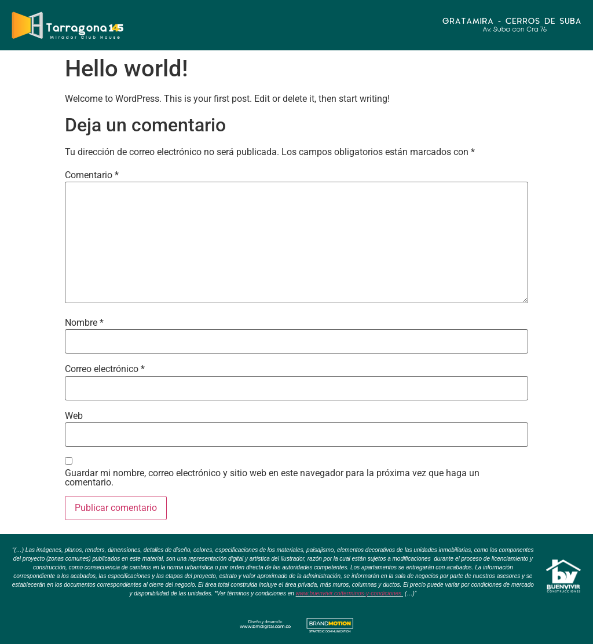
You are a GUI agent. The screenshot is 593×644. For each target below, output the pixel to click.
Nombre (84, 322)
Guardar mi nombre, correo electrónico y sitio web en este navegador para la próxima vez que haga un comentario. (272, 478)
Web (74, 416)
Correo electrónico (105, 369)
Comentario (92, 175)
